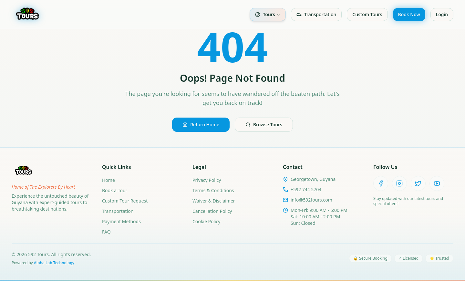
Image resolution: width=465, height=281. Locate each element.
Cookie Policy (206, 221)
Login (442, 14)
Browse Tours (263, 124)
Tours (267, 14)
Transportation (316, 14)
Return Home (200, 124)
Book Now (409, 14)
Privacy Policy (206, 180)
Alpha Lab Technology (54, 262)
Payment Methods (121, 221)
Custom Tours (367, 14)
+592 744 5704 (306, 189)
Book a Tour (114, 190)
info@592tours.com (311, 200)
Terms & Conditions (213, 190)
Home (108, 180)
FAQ (106, 232)
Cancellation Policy (212, 211)
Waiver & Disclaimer (213, 201)
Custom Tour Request (125, 201)
